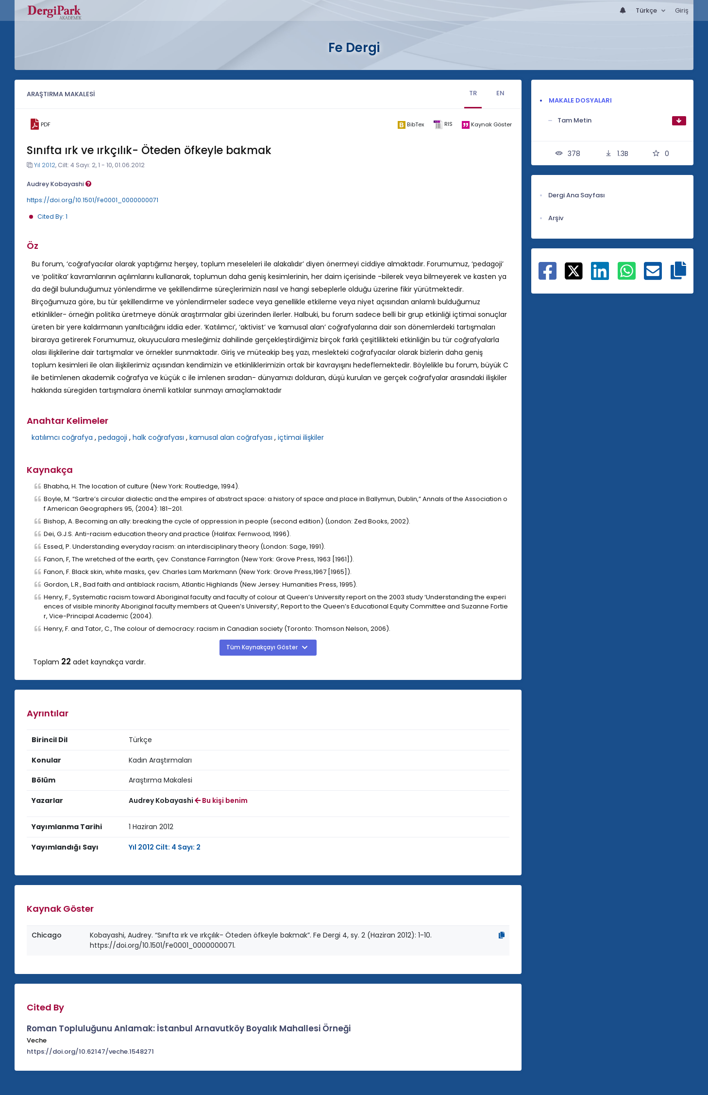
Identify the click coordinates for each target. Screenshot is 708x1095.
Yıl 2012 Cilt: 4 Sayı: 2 (165, 847)
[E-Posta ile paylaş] (653, 276)
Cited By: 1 (52, 216)
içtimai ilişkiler (301, 437)
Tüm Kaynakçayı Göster (262, 647)
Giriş (682, 10)
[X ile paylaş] (574, 270)
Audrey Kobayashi (59, 184)
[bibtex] (411, 124)
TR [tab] (473, 93)
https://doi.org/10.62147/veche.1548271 (90, 1051)
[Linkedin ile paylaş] (600, 276)
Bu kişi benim (221, 800)
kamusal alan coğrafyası (230, 437)
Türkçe (647, 10)
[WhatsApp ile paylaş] (627, 276)
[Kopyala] (502, 935)
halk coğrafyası (158, 437)
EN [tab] (500, 93)
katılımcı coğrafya (62, 437)
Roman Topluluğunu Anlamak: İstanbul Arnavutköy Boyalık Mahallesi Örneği (189, 1028)
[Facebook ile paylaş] (547, 276)
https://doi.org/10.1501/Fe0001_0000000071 (92, 200)
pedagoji (112, 437)
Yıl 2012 (44, 165)
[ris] (443, 124)
